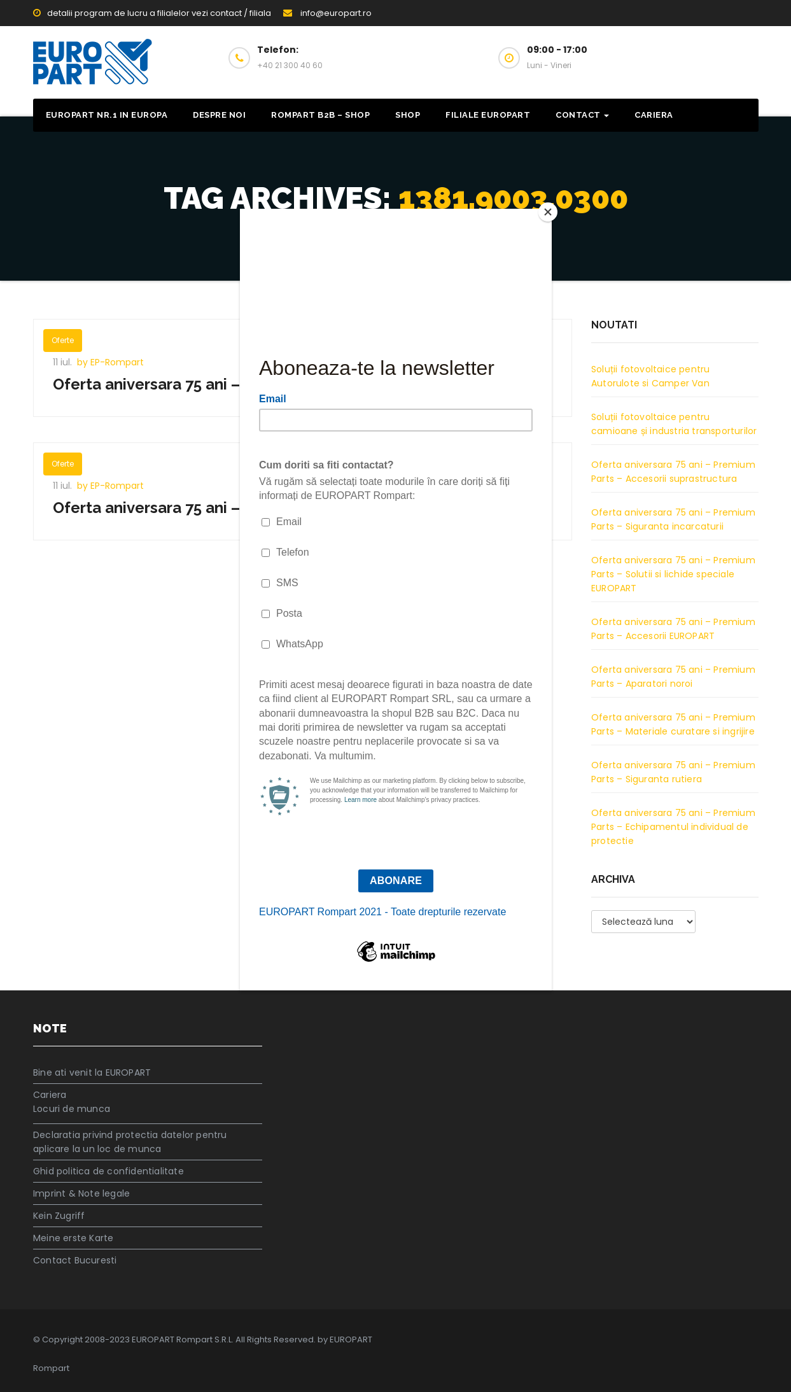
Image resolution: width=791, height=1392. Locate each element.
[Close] (548, 211)
